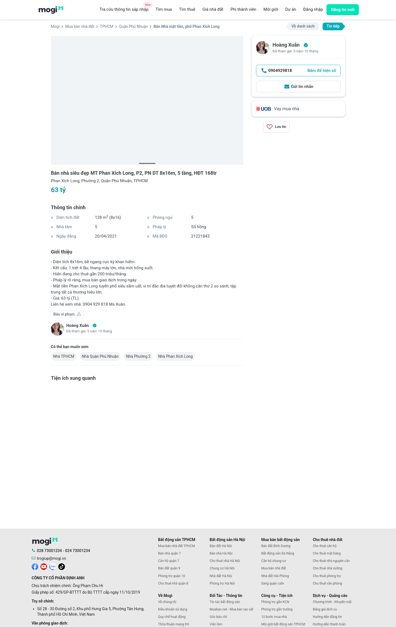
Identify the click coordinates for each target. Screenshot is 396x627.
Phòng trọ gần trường (277, 609)
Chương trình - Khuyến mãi (332, 602)
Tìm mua (164, 9)
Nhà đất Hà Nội (221, 576)
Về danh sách (303, 26)
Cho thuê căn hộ (325, 546)
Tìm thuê (187, 9)
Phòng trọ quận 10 (171, 576)
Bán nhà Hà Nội (221, 553)
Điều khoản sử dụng (172, 609)
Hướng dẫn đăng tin (327, 617)
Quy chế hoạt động (172, 617)
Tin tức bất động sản (225, 602)
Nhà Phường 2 (138, 356)
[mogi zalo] (53, 566)
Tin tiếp (333, 26)
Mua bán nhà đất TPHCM (176, 546)
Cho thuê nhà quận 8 (173, 583)
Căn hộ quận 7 (168, 561)
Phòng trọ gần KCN (275, 602)
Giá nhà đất (212, 9)
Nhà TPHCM (63, 356)
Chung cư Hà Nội (222, 568)
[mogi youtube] (43, 566)
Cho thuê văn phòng (327, 583)
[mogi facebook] (35, 566)
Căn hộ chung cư (273, 561)
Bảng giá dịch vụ (325, 609)
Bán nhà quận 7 (169, 553)
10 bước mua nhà (274, 617)
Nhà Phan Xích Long (175, 356)
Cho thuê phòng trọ (327, 576)
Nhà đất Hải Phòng (275, 576)
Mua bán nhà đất (273, 568)
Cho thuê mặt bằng (326, 553)
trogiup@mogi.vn (51, 558)
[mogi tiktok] (61, 566)
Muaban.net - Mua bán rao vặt (231, 609)
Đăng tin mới (342, 9)
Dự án (290, 9)
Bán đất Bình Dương (275, 546)
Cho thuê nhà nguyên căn (331, 561)
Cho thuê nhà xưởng (327, 568)
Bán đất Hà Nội (221, 546)
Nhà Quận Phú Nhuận (100, 356)
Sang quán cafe (272, 583)
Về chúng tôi (167, 602)
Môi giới (270, 9)
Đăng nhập (313, 9)
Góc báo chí (218, 617)
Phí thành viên (243, 9)
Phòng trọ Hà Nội (222, 583)
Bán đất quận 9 (169, 568)
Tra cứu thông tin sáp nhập (126, 8)
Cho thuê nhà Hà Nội (225, 561)
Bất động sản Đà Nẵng (277, 553)
